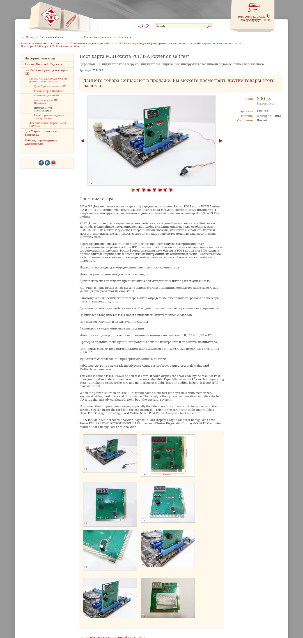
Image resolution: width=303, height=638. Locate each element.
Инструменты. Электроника (43, 109)
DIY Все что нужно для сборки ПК (47, 71)
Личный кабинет (52, 37)
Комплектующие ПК (47, 95)
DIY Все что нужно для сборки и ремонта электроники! (49, 80)
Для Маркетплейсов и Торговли (41, 132)
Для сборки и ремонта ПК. (50, 86)
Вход (30, 37)
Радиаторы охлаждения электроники (49, 117)
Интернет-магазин (98, 37)
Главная (26, 43)
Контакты (124, 37)
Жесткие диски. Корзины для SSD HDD (48, 124)
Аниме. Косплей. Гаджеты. (44, 64)
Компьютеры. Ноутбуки (49, 91)
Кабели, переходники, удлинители (41, 142)
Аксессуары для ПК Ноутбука (46, 102)
